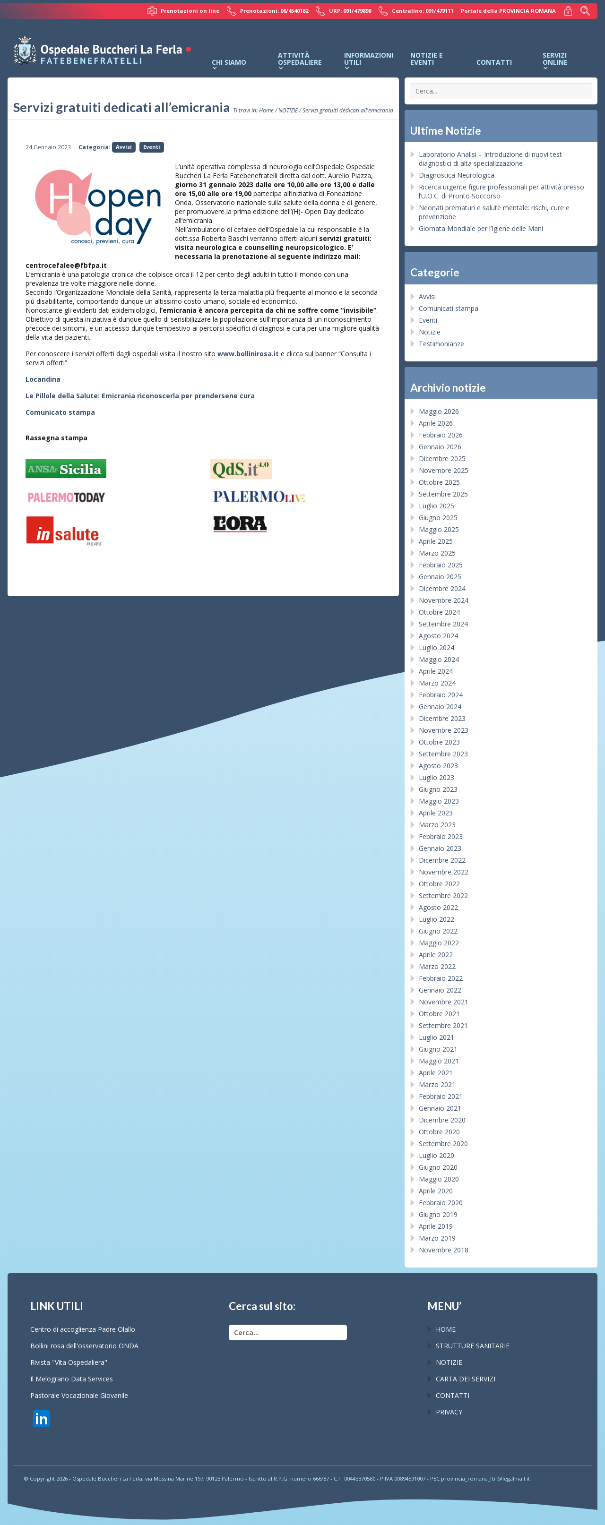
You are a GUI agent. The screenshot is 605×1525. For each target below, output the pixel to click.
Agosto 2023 (438, 765)
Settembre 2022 (443, 895)
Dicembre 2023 (442, 718)
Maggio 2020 (439, 1178)
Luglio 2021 (436, 1037)
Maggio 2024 (439, 659)
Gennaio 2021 (440, 1108)
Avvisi (124, 146)
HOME (446, 1329)
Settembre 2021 (443, 1025)
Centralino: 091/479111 (416, 11)
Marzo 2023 (437, 824)
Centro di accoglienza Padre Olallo (82, 1329)
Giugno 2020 (438, 1167)
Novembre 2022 (443, 871)
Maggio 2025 (439, 529)
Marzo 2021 (437, 1084)
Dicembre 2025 (442, 458)
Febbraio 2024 (441, 694)
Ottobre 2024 (439, 612)
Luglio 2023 (436, 777)
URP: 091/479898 (343, 11)
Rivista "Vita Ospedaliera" (68, 1362)
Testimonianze (441, 343)
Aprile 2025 (436, 541)
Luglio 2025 (436, 505)
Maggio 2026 (439, 411)
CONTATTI (452, 1395)
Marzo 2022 (437, 966)
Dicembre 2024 (442, 588)
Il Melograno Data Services (71, 1378)
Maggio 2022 (439, 942)
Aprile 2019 (436, 1226)
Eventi (151, 146)
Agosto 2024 (438, 635)
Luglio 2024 (436, 647)
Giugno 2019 (438, 1214)
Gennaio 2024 (440, 706)
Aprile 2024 (436, 671)
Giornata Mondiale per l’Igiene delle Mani (481, 228)
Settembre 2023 (443, 753)
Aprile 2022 (436, 954)
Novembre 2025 (443, 470)
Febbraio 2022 (441, 978)
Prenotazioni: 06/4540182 (267, 11)
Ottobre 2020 (439, 1131)
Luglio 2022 (436, 919)
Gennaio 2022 (440, 989)
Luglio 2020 (436, 1155)
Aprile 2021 (436, 1072)
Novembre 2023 (443, 730)
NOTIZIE (288, 110)
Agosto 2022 (438, 907)
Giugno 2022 (438, 930)
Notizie (430, 331)
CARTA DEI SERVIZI (465, 1378)
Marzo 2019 (437, 1238)
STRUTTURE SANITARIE (473, 1345)
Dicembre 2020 (442, 1119)
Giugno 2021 (438, 1049)
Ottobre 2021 (439, 1013)
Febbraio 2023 (441, 836)
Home (266, 110)
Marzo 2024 (437, 682)
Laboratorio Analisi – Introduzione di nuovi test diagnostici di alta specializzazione (490, 159)
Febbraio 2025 (441, 564)
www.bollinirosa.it (248, 353)
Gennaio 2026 (440, 446)
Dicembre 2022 (442, 860)
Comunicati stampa (448, 308)
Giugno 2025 (438, 517)
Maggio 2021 (439, 1060)
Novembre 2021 (443, 1001)
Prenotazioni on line (183, 11)
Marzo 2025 (437, 552)
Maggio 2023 (439, 801)
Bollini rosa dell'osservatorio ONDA (84, 1345)
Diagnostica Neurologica (456, 175)
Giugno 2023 (438, 789)
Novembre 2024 (443, 600)
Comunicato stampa (60, 412)
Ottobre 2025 (439, 482)
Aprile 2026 (436, 423)
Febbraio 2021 (441, 1096)
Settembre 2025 (443, 493)
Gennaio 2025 (440, 576)
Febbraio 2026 (441, 434)
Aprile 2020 (436, 1190)
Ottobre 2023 (439, 741)
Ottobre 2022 (439, 883)
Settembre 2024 (443, 623)
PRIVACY (449, 1411)
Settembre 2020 (443, 1143)
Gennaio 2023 (440, 848)
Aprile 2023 (436, 812)
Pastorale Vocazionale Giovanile (79, 1395)
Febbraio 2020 (441, 1202)
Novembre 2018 (443, 1249)
